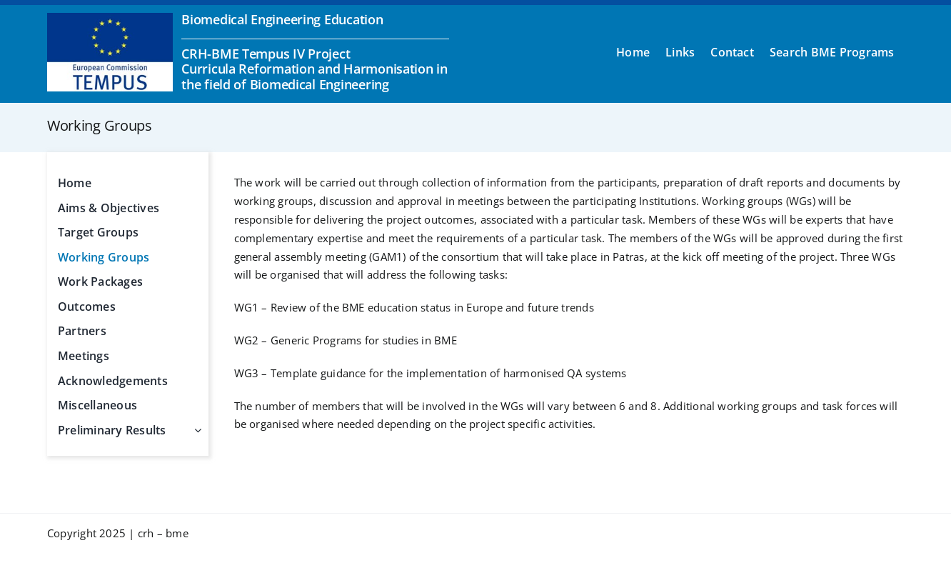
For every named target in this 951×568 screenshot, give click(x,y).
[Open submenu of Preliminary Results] (194, 431)
